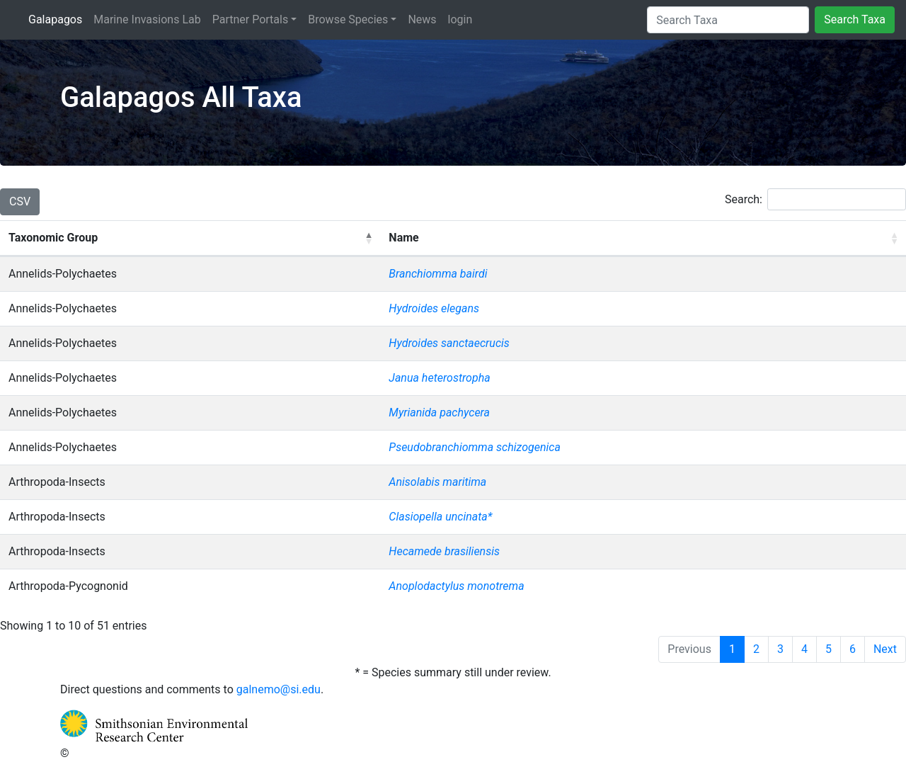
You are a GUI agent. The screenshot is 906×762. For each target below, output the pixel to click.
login (460, 19)
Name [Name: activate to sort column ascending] (403, 237)
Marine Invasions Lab (146, 18)
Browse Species (348, 19)
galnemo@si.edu (278, 689)
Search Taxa (854, 19)
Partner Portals (250, 19)
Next (885, 649)
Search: (815, 199)
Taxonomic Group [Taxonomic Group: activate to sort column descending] (53, 237)
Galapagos (58, 18)
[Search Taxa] (728, 19)
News (422, 19)
